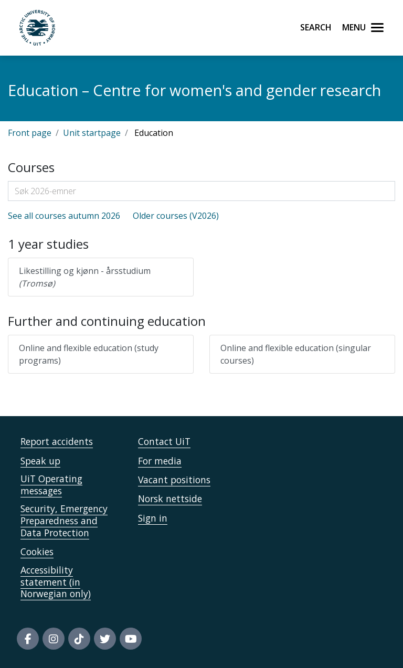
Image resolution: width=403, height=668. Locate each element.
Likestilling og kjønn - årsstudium (85, 277)
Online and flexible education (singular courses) (295, 354)
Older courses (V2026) (176, 215)
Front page (29, 133)
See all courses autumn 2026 (64, 215)
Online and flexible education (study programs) (88, 354)
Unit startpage (92, 133)
